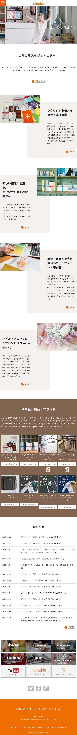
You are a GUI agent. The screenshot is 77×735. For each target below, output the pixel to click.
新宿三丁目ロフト (51, 549)
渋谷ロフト (27, 549)
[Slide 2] (31, 41)
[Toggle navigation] (74, 3)
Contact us (49, 727)
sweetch (48, 552)
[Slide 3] (34, 41)
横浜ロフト (65, 549)
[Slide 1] (27, 41)
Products (31, 727)
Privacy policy (60, 727)
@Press (25, 580)
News (40, 727)
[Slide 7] (49, 41)
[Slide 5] (42, 41)
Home (13, 727)
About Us (22, 727)
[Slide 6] (45, 41)
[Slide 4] (38, 41)
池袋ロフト (38, 549)
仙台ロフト (35, 552)
